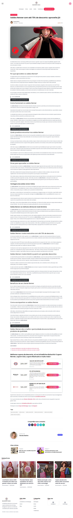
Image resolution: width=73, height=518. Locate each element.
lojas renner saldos (14, 412)
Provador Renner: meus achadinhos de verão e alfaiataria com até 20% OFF (27, 482)
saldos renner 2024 (29, 412)
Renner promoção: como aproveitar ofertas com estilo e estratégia (45, 481)
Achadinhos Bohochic (27, 403)
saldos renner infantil (48, 412)
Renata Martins (16, 21)
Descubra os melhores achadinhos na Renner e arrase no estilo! (25, 350)
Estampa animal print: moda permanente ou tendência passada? (53, 451)
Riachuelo (30, 399)
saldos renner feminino (39, 412)
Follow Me (60, 434)
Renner (25, 399)
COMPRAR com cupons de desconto (20, 99)
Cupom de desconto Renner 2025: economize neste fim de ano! (62, 481)
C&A (34, 399)
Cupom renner (14, 14)
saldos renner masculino (15, 414)
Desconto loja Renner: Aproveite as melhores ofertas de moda (25, 348)
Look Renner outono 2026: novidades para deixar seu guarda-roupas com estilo (9, 482)
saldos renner (21, 412)
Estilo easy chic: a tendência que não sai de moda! (27, 451)
